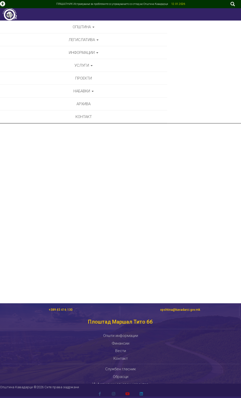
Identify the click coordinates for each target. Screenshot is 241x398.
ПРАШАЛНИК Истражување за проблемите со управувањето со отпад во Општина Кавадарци (112, 4)
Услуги (83, 65)
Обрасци (120, 376)
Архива (83, 104)
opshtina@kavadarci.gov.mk (180, 310)
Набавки (83, 91)
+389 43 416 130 (61, 310)
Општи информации (120, 335)
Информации (83, 52)
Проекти (83, 78)
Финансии (120, 343)
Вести (120, 350)
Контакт (83, 116)
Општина (83, 27)
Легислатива (84, 39)
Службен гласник (120, 369)
